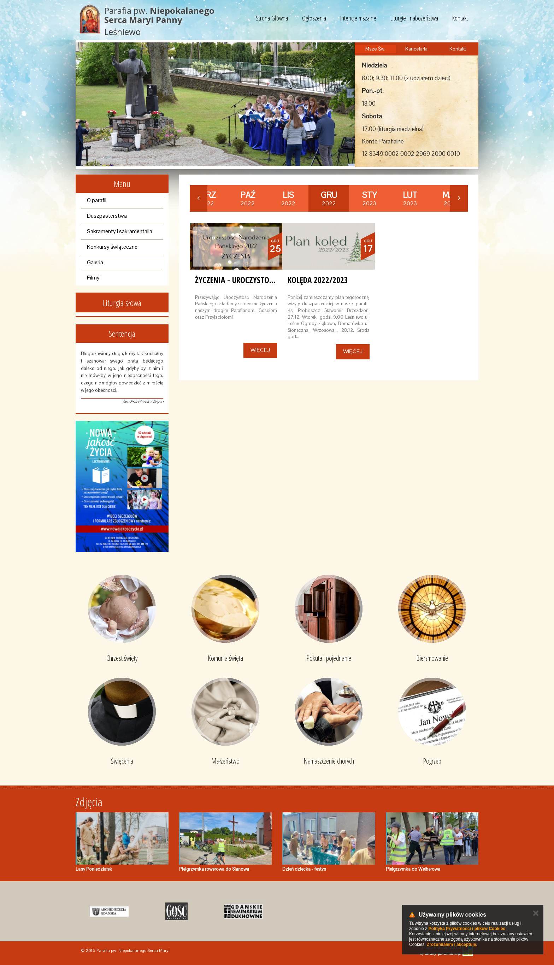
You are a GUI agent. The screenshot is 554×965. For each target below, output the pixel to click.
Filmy (93, 277)
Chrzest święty (121, 658)
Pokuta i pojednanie (328, 658)
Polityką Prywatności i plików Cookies (467, 928)
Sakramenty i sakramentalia (119, 231)
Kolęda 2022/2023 (318, 280)
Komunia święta (225, 658)
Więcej (260, 350)
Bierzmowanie (432, 658)
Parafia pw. (159, 15)
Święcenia (122, 761)
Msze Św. (375, 49)
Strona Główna (272, 18)
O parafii (96, 200)
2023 (369, 198)
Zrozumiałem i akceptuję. (452, 944)
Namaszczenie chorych (328, 761)
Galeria (95, 262)
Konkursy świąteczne (112, 247)
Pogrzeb (432, 761)
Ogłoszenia (314, 18)
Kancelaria (416, 49)
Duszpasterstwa (107, 215)
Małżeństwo (225, 761)
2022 (247, 198)
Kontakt (460, 18)
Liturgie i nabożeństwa (414, 18)
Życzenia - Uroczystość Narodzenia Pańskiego (276, 280)
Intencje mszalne (358, 18)
